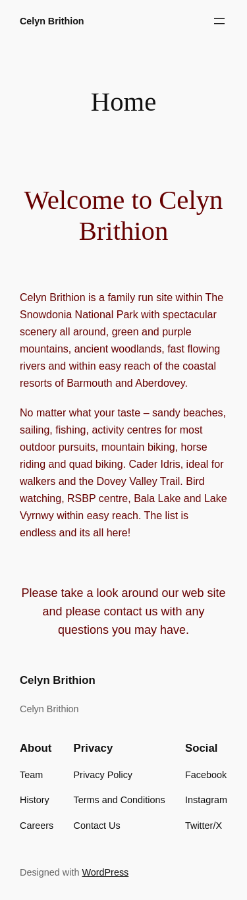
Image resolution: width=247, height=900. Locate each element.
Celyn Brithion (52, 21)
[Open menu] (219, 21)
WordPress (105, 872)
